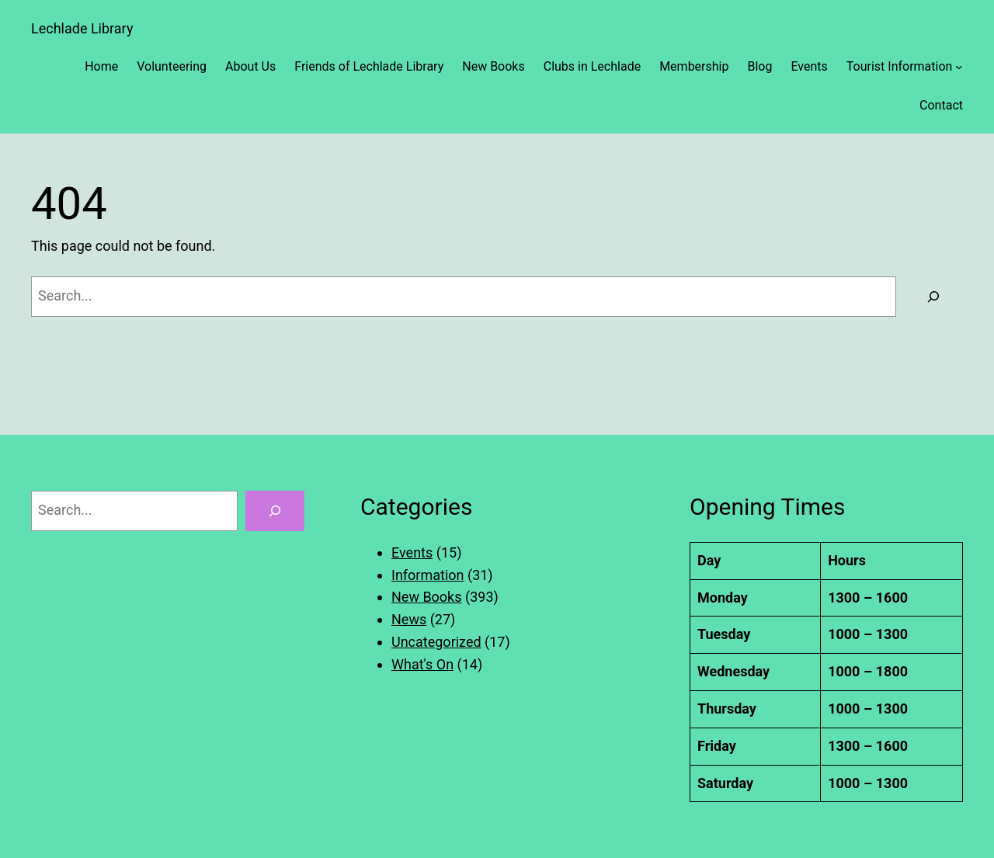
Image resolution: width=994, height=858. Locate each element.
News (408, 619)
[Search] (933, 296)
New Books (426, 597)
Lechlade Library (82, 28)
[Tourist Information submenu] (959, 67)
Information (427, 575)
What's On (422, 664)
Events (412, 552)
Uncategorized (436, 642)
